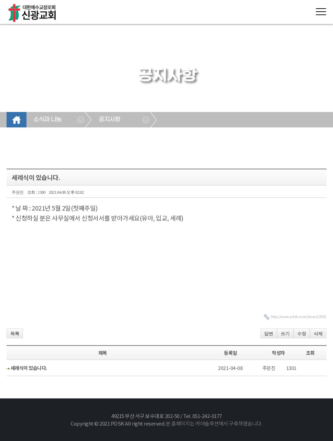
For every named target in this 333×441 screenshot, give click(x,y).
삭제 (318, 333)
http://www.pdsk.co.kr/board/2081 (298, 316)
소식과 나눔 (47, 119)
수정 (301, 333)
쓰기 (285, 333)
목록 (14, 333)
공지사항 (109, 119)
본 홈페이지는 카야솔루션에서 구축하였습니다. (214, 423)
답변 (268, 333)
